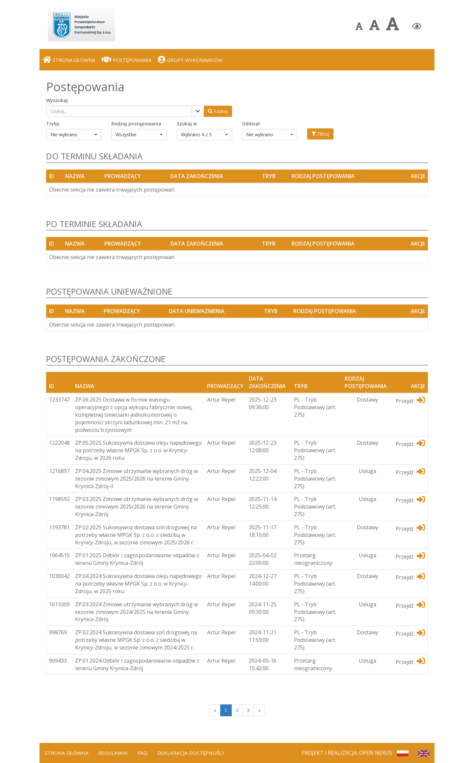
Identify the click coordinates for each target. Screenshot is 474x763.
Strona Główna (67, 751)
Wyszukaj (57, 100)
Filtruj (320, 134)
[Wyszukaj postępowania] (218, 111)
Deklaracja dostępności (195, 751)
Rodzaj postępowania (136, 123)
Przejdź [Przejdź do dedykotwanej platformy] (410, 400)
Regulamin (115, 751)
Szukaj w (187, 123)
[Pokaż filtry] (198, 111)
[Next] (259, 710)
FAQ (145, 751)
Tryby (53, 123)
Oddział (251, 123)
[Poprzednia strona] (215, 710)
